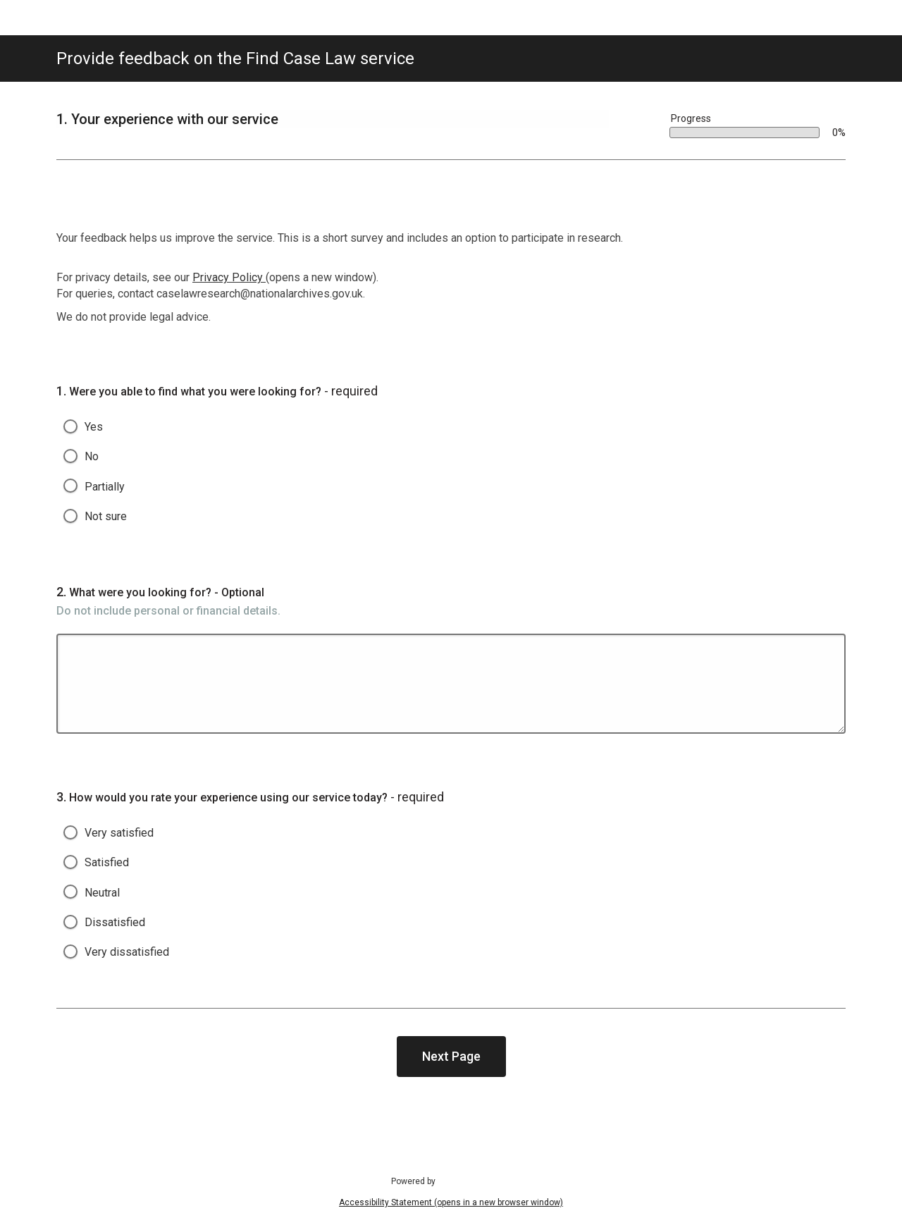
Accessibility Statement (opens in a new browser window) (451, 1202)
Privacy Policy (229, 277)
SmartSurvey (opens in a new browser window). (476, 1180)
